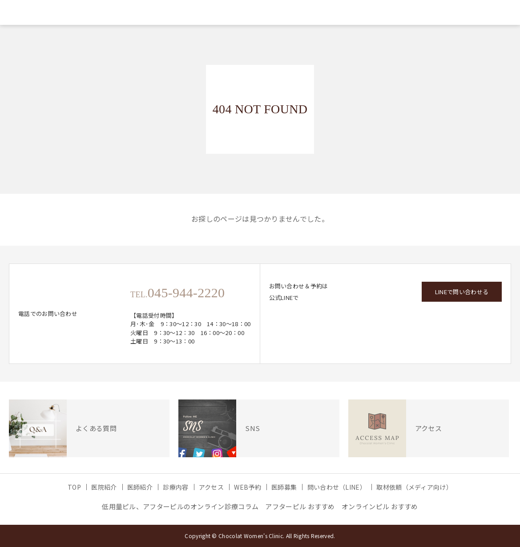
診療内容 (175, 487)
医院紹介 (104, 487)
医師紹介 (140, 487)
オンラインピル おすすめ (380, 506)
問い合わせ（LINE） (336, 487)
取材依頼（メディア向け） (414, 487)
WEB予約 (247, 487)
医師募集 (284, 487)
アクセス (211, 487)
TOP (74, 487)
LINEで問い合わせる (461, 291)
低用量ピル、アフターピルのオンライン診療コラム (180, 506)
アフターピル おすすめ (300, 506)
